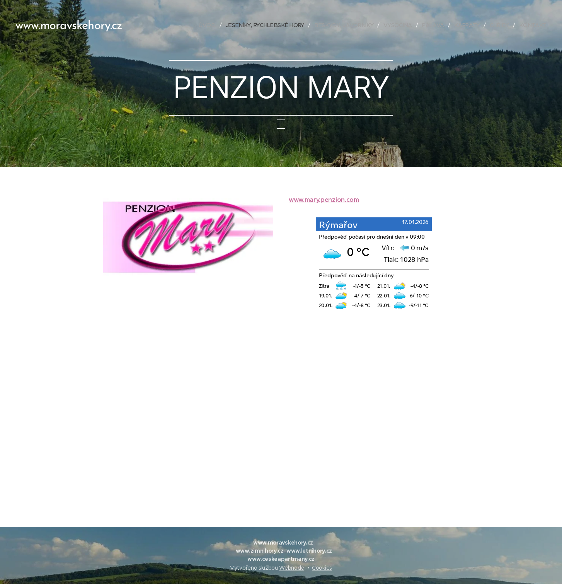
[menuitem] (210, 25)
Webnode (291, 567)
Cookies (322, 567)
